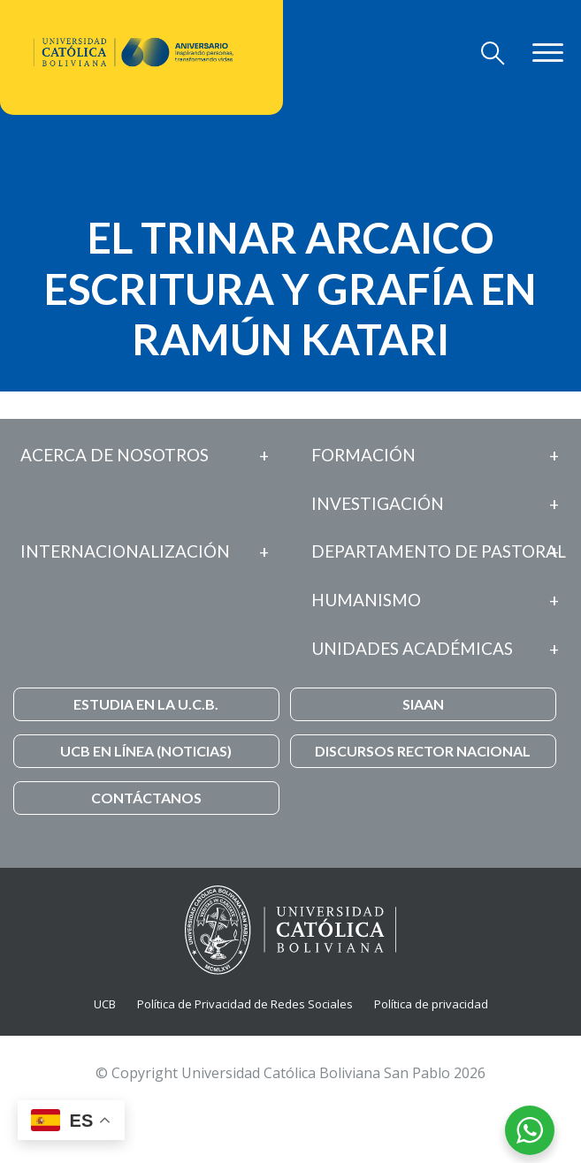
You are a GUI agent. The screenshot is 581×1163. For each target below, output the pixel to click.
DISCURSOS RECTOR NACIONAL (423, 750)
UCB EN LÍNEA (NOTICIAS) (146, 750)
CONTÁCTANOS (146, 797)
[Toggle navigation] (493, 53)
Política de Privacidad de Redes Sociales (245, 1004)
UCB (105, 1004)
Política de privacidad (431, 1004)
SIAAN (423, 704)
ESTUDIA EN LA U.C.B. (145, 704)
